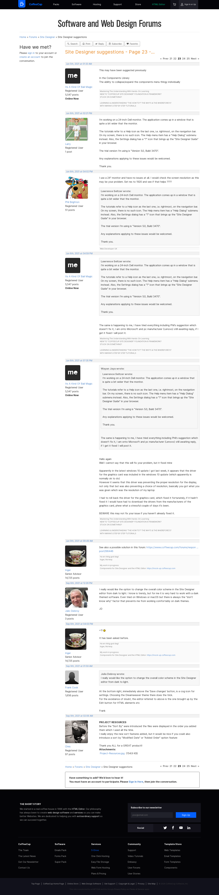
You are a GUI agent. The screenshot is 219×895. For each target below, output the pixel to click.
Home (22, 37)
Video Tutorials (135, 856)
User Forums (134, 867)
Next (193, 58)
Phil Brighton (72, 202)
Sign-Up (186, 815)
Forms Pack (60, 856)
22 (174, 58)
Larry (68, 143)
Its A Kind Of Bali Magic (78, 86)
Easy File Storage (100, 862)
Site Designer (47, 37)
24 (183, 58)
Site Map (152, 884)
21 (171, 58)
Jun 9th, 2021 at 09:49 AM (79, 541)
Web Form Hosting (100, 867)
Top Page (35, 884)
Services (96, 844)
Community (134, 844)
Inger (68, 570)
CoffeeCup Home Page (53, 884)
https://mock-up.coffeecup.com (161, 568)
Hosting (97, 4)
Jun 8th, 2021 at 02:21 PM (79, 113)
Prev (165, 58)
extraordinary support (88, 816)
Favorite (132, 44)
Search (72, 44)
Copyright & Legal (126, 884)
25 (188, 58)
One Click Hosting (100, 856)
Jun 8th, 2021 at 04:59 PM (79, 253)
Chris (68, 746)
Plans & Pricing (98, 873)
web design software (58, 812)
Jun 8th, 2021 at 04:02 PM (79, 171)
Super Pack (60, 862)
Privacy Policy (120, 889)
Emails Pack (60, 850)
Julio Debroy (72, 610)
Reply (99, 44)
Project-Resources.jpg (112, 753)
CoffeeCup (24, 844)
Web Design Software (91, 884)
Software (76, 4)
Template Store (173, 844)
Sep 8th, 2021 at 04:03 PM (79, 624)
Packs (56, 4)
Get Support (109, 884)
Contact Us (24, 867)
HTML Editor (158, 4)
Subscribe (115, 44)
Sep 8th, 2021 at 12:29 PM (79, 583)
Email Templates (172, 856)
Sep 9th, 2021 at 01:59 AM (79, 666)
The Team (23, 850)
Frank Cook (71, 687)
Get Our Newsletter (28, 862)
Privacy (141, 884)
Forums (33, 37)
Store (138, 4)
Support (117, 4)
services (78, 812)
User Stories (134, 873)
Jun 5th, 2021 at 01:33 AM (79, 64)
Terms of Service (137, 889)
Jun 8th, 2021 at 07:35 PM (79, 360)
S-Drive (95, 850)
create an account (29, 56)
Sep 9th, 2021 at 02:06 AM (79, 716)
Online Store (72, 884)
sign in (31, 52)
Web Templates (172, 850)
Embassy (132, 862)
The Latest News (27, 856)
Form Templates (172, 862)
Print (86, 44)
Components (170, 867)
